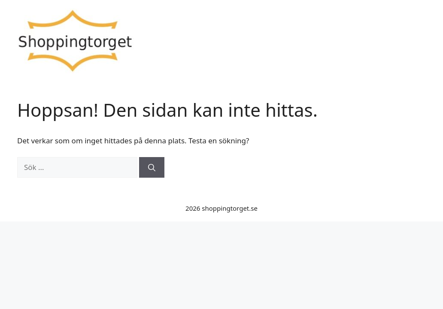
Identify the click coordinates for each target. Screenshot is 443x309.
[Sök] (151, 167)
